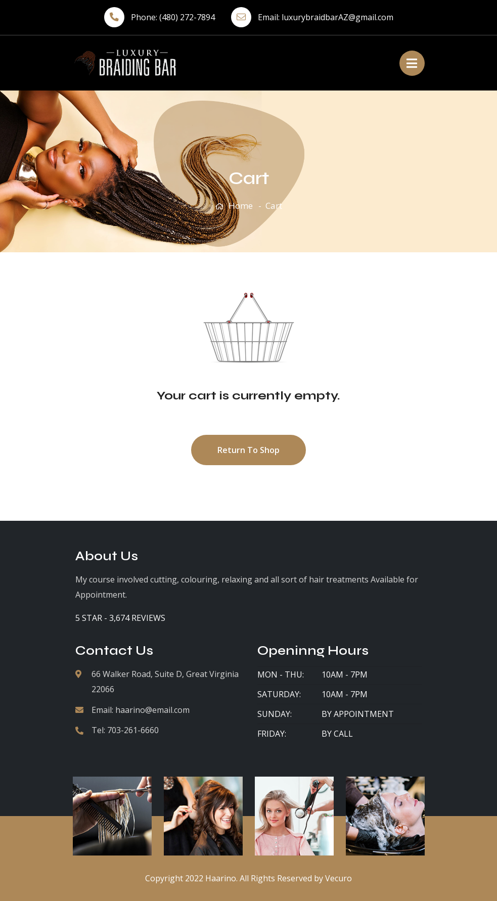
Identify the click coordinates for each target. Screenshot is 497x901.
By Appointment (358, 713)
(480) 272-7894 (187, 17)
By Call (337, 733)
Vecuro (338, 878)
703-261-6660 (133, 730)
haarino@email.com (152, 709)
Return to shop (248, 450)
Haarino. (221, 878)
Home (241, 205)
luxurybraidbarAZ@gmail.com (337, 17)
